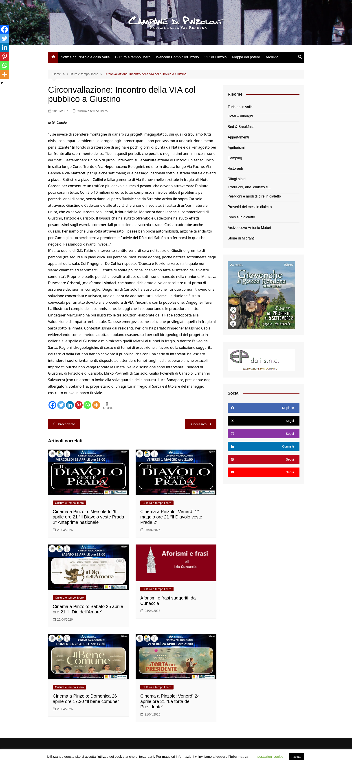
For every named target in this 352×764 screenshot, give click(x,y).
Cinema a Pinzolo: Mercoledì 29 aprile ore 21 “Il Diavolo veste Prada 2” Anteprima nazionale (88, 517)
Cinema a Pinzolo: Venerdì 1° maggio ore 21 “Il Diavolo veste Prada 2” (171, 517)
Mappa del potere (246, 57)
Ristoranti (235, 168)
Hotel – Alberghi (240, 116)
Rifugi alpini (237, 179)
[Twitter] (61, 405)
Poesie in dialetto (241, 217)
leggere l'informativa (232, 756)
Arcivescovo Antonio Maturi (249, 228)
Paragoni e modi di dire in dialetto (254, 196)
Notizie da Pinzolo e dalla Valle (85, 57)
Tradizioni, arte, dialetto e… (249, 187)
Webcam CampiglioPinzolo (177, 57)
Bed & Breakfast (241, 127)
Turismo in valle (240, 107)
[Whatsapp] (87, 405)
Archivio (272, 57)
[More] (96, 405)
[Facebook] (52, 405)
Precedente (64, 424)
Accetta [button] (296, 756)
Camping (235, 158)
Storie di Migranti (241, 238)
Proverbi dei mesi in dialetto (250, 207)
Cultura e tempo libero (132, 57)
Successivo (200, 424)
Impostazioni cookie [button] (268, 756)
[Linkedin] (70, 405)
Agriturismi (236, 147)
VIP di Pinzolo (215, 57)
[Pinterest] (79, 405)
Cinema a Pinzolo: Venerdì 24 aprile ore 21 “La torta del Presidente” (170, 701)
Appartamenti (238, 137)
